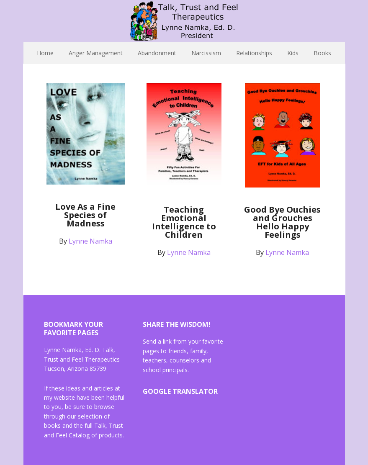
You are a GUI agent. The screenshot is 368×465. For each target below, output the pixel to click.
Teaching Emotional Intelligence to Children (184, 222)
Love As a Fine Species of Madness (85, 215)
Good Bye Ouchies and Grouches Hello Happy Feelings (282, 222)
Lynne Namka (184, 21)
